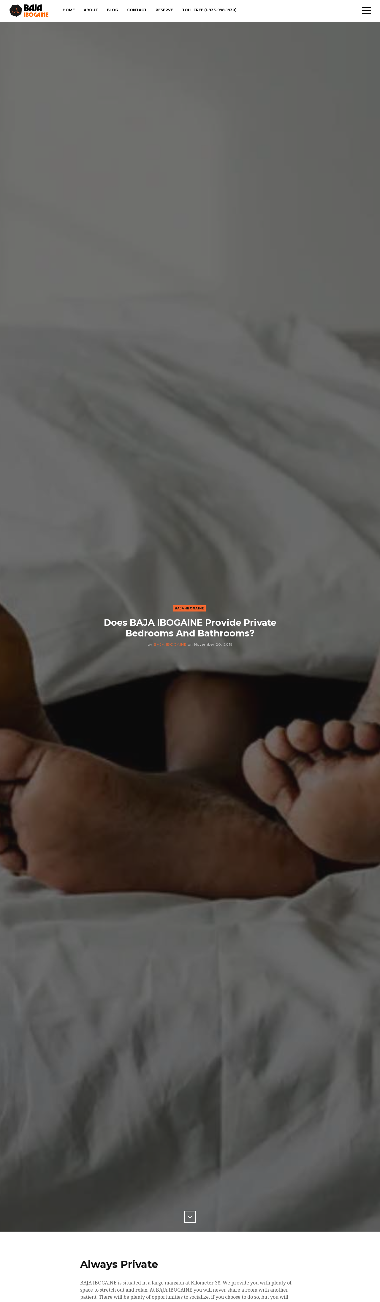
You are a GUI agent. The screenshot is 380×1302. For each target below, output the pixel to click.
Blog (112, 10)
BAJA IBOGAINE (170, 644)
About (91, 10)
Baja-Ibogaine (189, 608)
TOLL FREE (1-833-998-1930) (209, 10)
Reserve (164, 10)
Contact (137, 10)
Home (69, 10)
